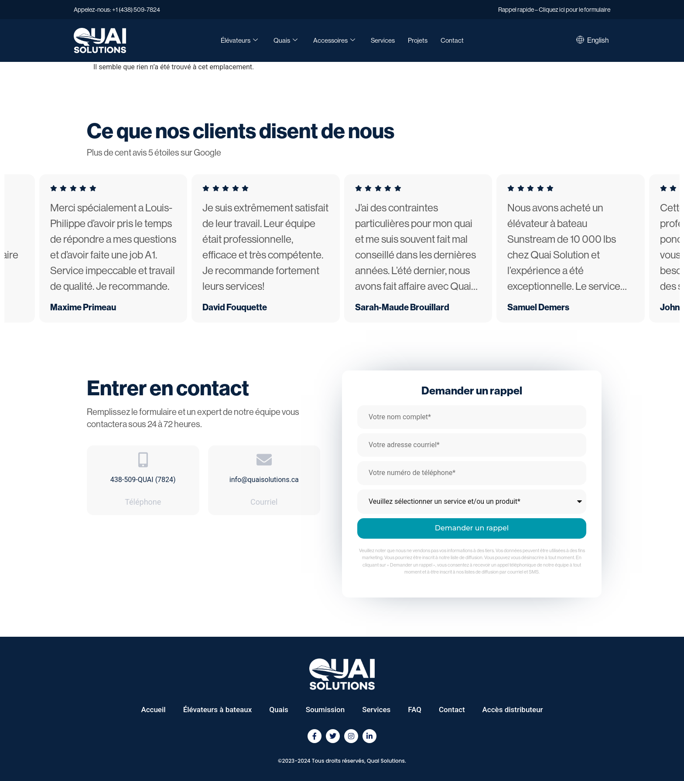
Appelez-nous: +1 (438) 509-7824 (117, 9)
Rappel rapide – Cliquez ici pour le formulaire (554, 9)
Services (383, 40)
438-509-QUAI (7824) (143, 479)
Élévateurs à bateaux (217, 709)
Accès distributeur (512, 709)
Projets (418, 40)
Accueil (153, 709)
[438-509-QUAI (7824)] (142, 459)
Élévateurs (239, 40)
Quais (286, 40)
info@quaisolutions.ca (264, 479)
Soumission (325, 709)
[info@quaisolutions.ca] (264, 459)
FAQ (414, 709)
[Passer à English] (598, 41)
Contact (452, 40)
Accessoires (334, 40)
